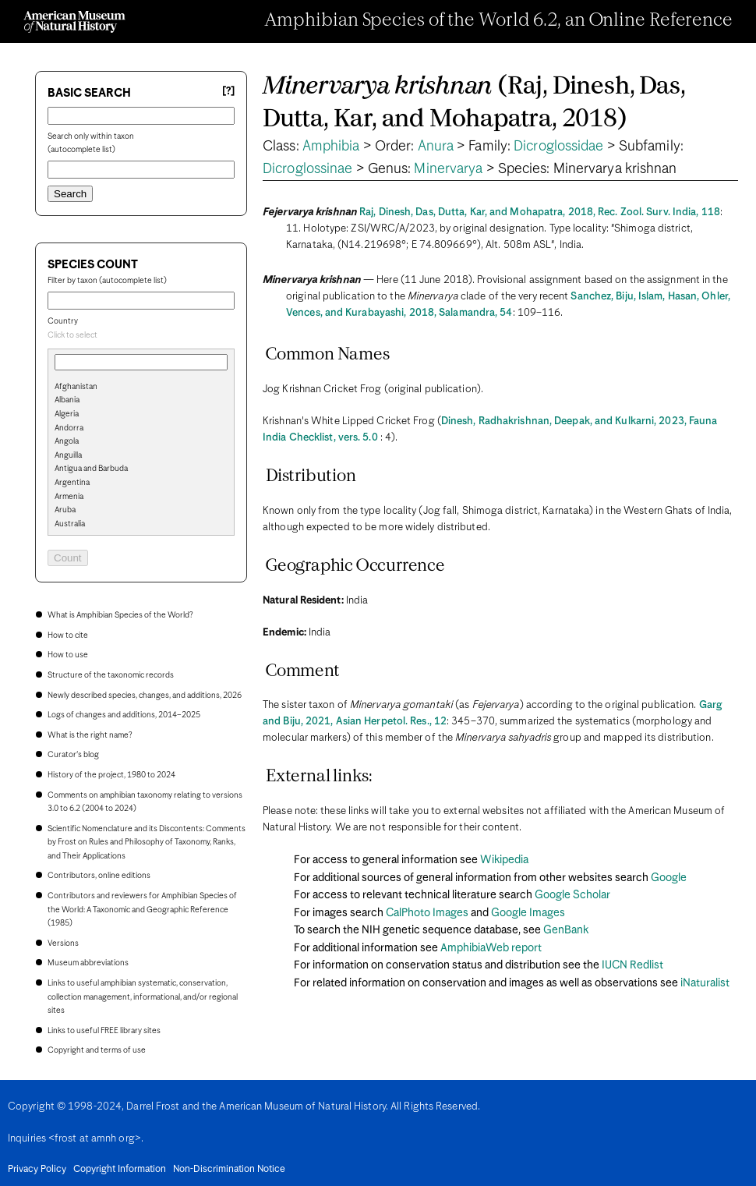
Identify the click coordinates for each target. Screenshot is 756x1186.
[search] (141, 412)
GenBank (565, 930)
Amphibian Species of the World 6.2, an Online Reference (498, 21)
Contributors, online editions (99, 876)
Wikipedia (504, 860)
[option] (147, 388)
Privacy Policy (37, 1169)
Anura (436, 147)
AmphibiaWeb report (491, 948)
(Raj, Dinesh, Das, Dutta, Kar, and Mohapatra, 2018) (474, 103)
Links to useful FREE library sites (104, 1031)
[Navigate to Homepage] (74, 22)
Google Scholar (572, 895)
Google (669, 878)
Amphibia (331, 147)
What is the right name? (90, 735)
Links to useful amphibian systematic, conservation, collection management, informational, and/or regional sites (143, 996)
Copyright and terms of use (97, 1050)
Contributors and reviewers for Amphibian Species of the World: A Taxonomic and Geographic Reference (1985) (142, 909)
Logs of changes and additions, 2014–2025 (124, 715)
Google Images (528, 913)
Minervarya (448, 169)
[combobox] (141, 336)
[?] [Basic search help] (228, 92)
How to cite (68, 635)
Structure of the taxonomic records (111, 675)
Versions (63, 943)
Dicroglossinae (307, 169)
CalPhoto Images (427, 913)
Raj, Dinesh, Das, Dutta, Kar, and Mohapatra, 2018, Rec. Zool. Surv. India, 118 (539, 212)
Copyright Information (119, 1169)
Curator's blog (73, 755)
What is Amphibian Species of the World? (120, 615)
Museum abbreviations (88, 963)
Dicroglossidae (558, 147)
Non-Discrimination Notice (229, 1169)
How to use (68, 655)
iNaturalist (705, 983)
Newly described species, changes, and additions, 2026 (145, 695)
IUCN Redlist (632, 965)
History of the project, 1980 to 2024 (111, 775)
